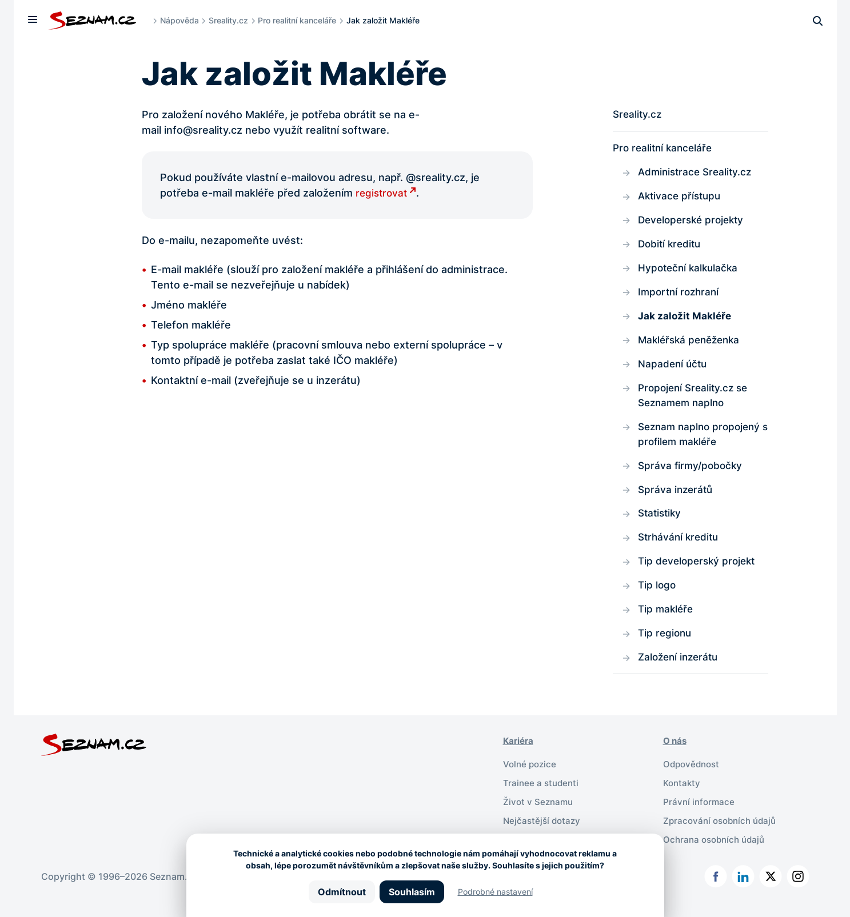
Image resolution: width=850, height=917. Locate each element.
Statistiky (661, 524)
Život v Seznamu (539, 814)
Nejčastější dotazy (543, 832)
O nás (676, 754)
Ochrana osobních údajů (717, 850)
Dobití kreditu (671, 247)
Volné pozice (531, 777)
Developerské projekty (694, 223)
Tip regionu (666, 646)
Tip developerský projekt (699, 573)
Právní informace (700, 814)
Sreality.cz (231, 20)
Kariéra (519, 754)
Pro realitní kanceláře (300, 20)
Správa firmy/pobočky (692, 474)
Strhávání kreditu (680, 548)
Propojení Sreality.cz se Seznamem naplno (695, 402)
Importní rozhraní (680, 296)
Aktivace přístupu (681, 198)
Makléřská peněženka (692, 345)
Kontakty (683, 796)
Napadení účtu (673, 370)
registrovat (383, 193)
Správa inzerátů (677, 499)
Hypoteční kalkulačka (690, 272)
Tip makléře (667, 622)
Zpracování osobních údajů (723, 832)
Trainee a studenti (542, 796)
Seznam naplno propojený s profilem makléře (702, 442)
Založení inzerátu (680, 671)
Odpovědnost (693, 777)
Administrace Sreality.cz (697, 173)
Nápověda (182, 20)
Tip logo (657, 597)
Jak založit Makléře (685, 321)
